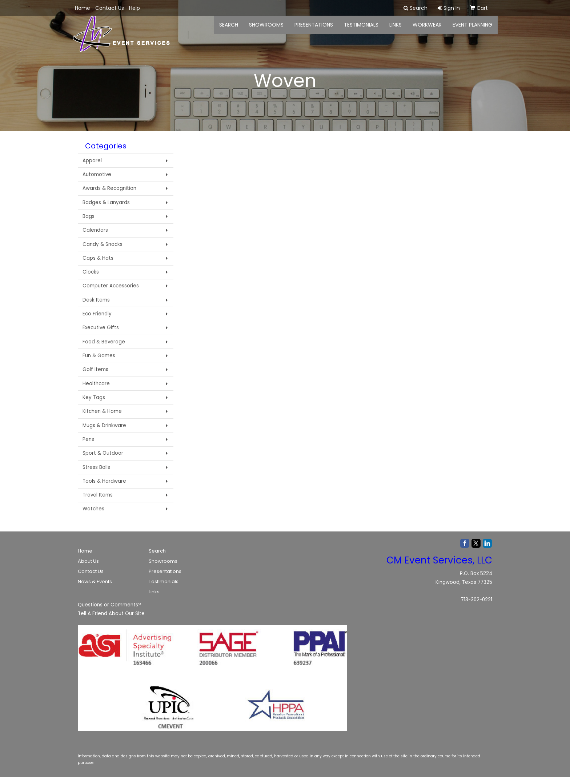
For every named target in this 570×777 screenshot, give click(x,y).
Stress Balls (96, 467)
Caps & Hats (98, 258)
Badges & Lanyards (106, 202)
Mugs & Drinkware (104, 425)
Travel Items (98, 494)
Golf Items (95, 369)
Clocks (91, 271)
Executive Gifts (101, 327)
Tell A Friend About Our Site (111, 613)
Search (157, 550)
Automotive (97, 174)
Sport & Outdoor (103, 453)
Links (154, 591)
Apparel (92, 160)
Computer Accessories (111, 285)
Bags (89, 216)
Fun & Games (99, 355)
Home (85, 550)
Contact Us (91, 571)
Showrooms (163, 561)
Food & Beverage (104, 341)
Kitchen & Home (102, 411)
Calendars (95, 230)
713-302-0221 (476, 599)
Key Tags (94, 397)
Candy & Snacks (103, 244)
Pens (88, 439)
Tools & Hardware (104, 481)
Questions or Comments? (109, 604)
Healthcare (96, 383)
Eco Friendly (97, 313)
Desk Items (96, 299)
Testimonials (361, 29)
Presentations (313, 29)
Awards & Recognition (109, 188)
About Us (88, 561)
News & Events (95, 581)
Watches (93, 508)
